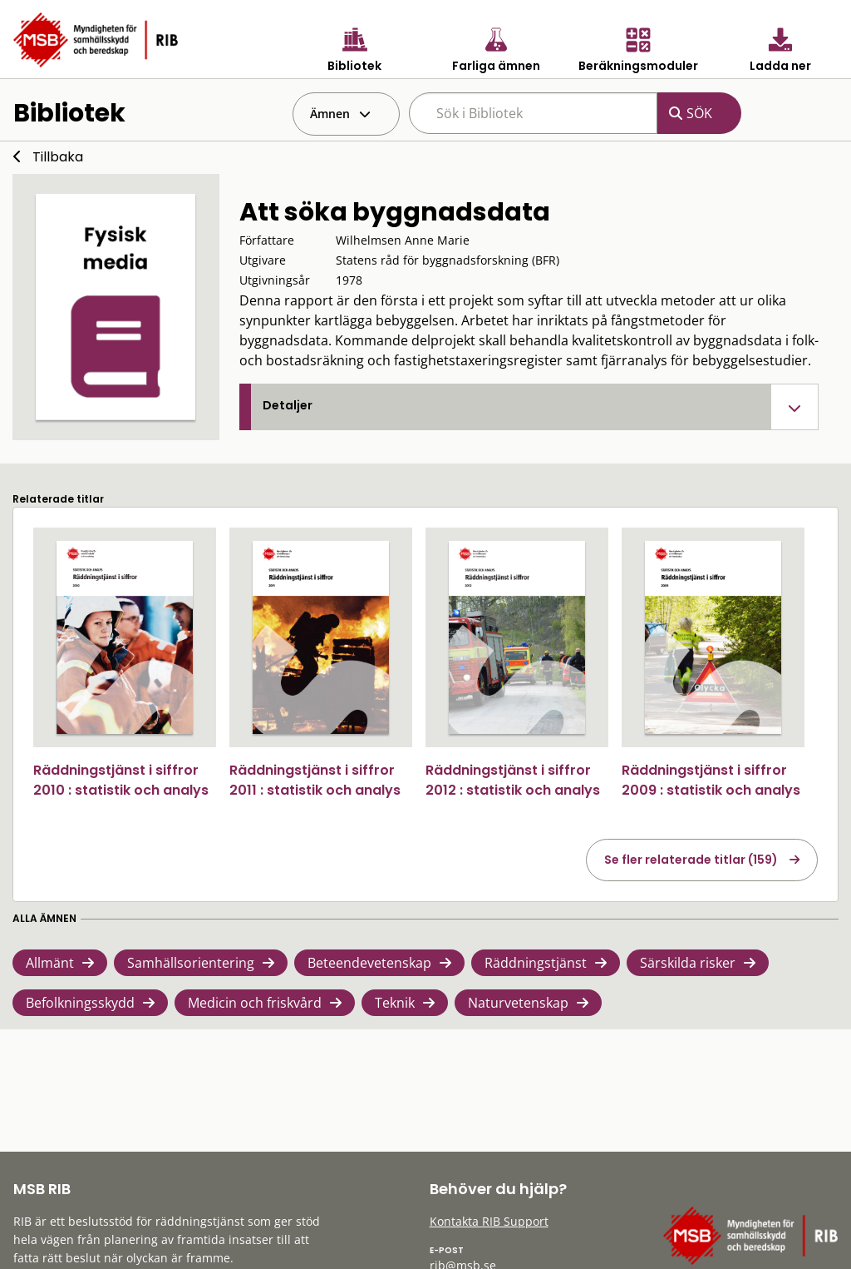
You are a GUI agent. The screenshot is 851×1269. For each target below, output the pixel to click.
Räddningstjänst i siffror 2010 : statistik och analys (121, 780)
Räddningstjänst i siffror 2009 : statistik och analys (711, 780)
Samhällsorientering (190, 963)
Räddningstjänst (536, 963)
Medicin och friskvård (255, 1003)
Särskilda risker (687, 963)
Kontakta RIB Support (489, 1221)
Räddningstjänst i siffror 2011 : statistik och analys (315, 780)
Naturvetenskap (518, 1003)
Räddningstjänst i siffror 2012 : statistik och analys (513, 780)
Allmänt (50, 963)
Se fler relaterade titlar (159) (691, 859)
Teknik (395, 1003)
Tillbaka (57, 156)
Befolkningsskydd (80, 1003)
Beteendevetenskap (369, 963)
